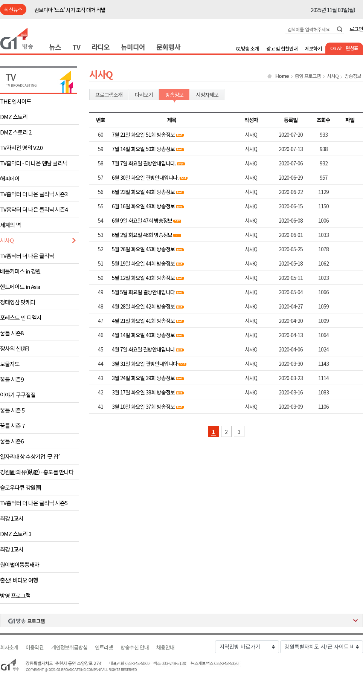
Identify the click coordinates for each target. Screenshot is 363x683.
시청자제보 (207, 94)
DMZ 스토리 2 (15, 132)
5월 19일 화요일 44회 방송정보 (143, 263)
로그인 (356, 28)
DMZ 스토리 (13, 117)
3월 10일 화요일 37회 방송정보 (143, 406)
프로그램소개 (108, 94)
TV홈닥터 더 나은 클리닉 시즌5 (33, 503)
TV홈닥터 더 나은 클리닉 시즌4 (33, 209)
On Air (336, 48)
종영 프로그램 (308, 76)
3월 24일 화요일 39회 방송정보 (143, 378)
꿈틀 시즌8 (11, 333)
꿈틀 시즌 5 (12, 410)
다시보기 (144, 94)
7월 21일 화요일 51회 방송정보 (143, 134)
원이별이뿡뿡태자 (19, 564)
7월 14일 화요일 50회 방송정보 (143, 149)
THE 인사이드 (15, 101)
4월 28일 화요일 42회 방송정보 (143, 306)
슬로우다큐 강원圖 (20, 487)
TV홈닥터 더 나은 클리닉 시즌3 (33, 194)
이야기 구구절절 (17, 395)
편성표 (352, 48)
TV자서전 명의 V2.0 (21, 147)
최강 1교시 (11, 518)
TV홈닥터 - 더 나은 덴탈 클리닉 (33, 163)
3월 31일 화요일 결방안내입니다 (144, 363)
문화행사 (168, 47)
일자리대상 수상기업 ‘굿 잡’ (29, 456)
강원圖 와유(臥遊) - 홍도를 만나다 (37, 472)
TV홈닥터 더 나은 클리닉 (27, 256)
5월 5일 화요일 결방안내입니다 (143, 292)
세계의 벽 (10, 225)
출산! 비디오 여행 (19, 580)
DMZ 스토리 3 (15, 534)
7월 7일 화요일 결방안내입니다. (144, 163)
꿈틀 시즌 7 (12, 425)
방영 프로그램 (15, 595)
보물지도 (10, 364)
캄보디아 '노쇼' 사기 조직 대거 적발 (69, 10)
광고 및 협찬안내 (281, 48)
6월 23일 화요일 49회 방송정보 (143, 192)
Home (282, 76)
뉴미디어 (133, 47)
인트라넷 (104, 647)
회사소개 (9, 647)
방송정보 (353, 76)
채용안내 (165, 647)
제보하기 (313, 48)
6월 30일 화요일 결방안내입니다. (145, 177)
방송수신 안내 (134, 647)
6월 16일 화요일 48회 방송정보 (143, 206)
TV (76, 47)
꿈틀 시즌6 (11, 441)
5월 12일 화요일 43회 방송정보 (143, 277)
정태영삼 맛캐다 (17, 302)
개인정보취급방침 (69, 647)
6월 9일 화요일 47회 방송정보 (142, 220)
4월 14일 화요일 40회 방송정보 (143, 335)
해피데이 (10, 178)
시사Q (7, 240)
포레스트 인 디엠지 (20, 317)
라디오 (101, 47)
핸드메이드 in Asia (20, 286)
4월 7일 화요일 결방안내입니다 (143, 349)
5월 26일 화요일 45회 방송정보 (143, 249)
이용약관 (35, 647)
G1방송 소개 (247, 48)
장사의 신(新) (14, 348)
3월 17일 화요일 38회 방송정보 (143, 392)
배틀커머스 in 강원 (20, 271)
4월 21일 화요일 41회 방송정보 (143, 320)
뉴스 (55, 47)
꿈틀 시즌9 (11, 379)
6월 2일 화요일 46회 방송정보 (142, 234)
